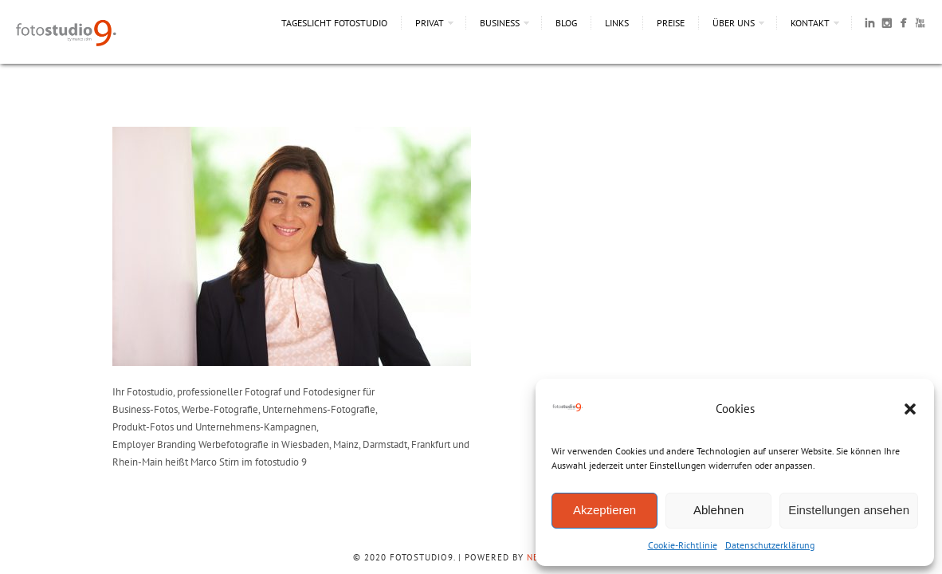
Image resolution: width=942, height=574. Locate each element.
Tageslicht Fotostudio (334, 23)
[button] (910, 409)
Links (617, 23)
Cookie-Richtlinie (682, 545)
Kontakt (810, 23)
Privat (429, 23)
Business (500, 23)
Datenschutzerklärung (769, 545)
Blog (566, 23)
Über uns (733, 23)
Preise (671, 23)
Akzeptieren (604, 510)
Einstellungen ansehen (848, 510)
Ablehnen (718, 510)
